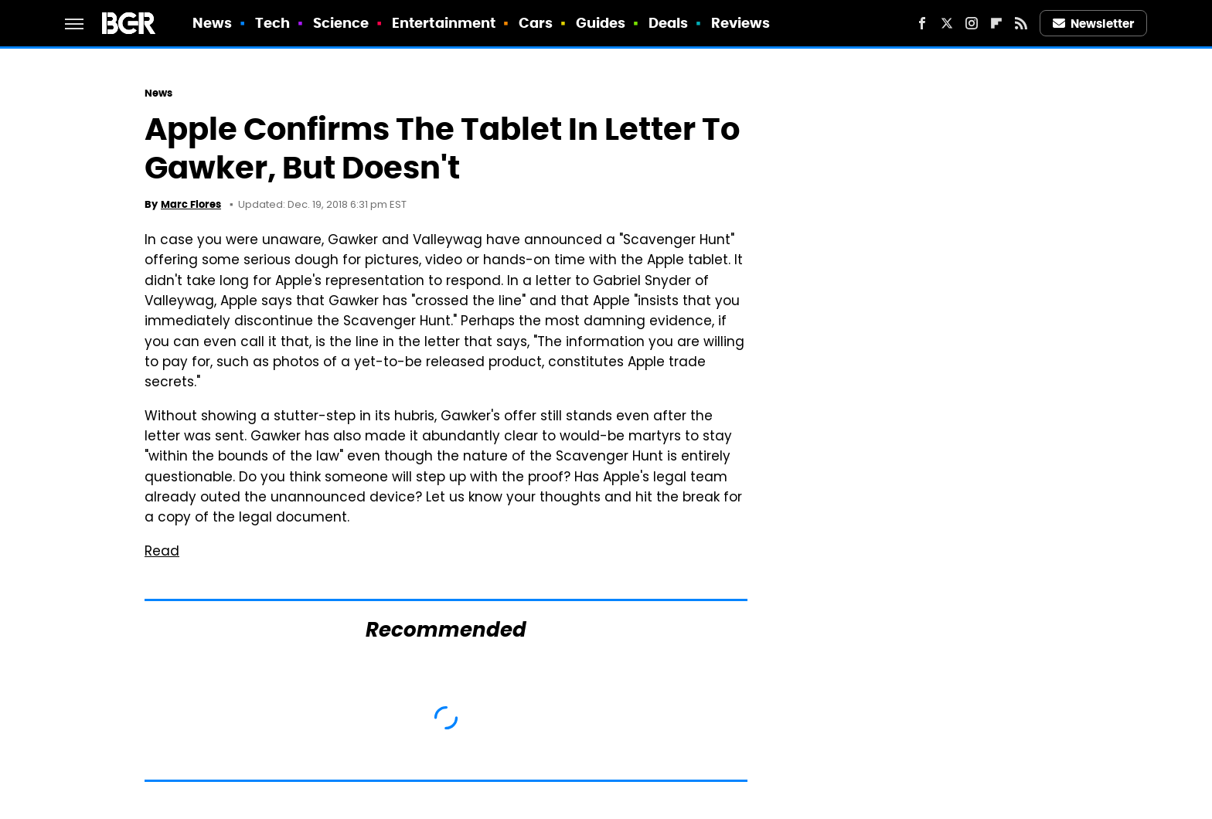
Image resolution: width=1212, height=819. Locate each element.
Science (341, 23)
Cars (536, 23)
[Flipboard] (996, 23)
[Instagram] (971, 23)
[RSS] (1021, 23)
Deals (669, 23)
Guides (601, 23)
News (212, 23)
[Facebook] (922, 23)
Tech (272, 23)
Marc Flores (191, 204)
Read (162, 552)
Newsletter (1094, 23)
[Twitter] (947, 23)
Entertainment (443, 23)
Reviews (741, 23)
